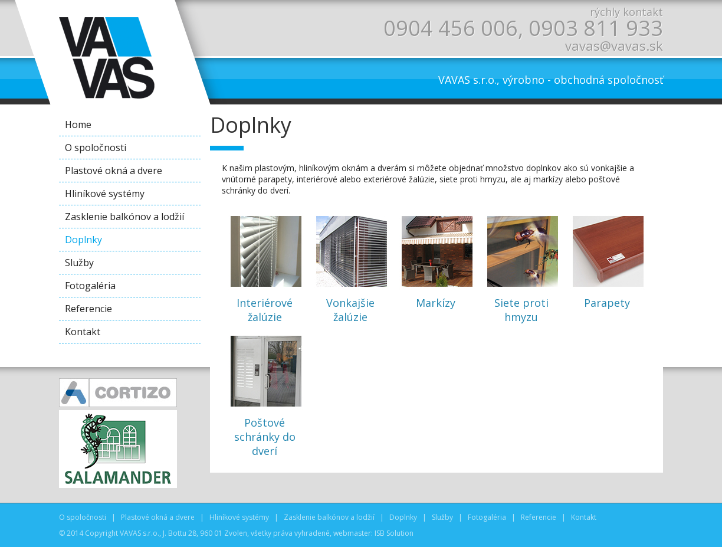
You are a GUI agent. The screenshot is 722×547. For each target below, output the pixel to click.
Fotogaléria (90, 285)
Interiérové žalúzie (265, 267)
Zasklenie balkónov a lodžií (124, 216)
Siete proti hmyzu (521, 267)
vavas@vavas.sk (614, 45)
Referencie (88, 308)
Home (78, 124)
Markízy (436, 260)
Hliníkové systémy (105, 193)
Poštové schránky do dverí (265, 394)
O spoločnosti (95, 147)
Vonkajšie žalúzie (350, 267)
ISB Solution (394, 533)
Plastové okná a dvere (113, 170)
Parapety (607, 260)
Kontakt (82, 331)
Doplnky (83, 239)
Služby (79, 262)
